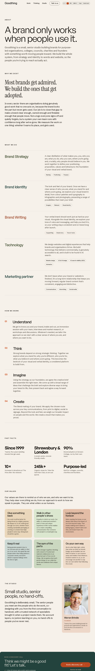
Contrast (86, 3)
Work (29, 3)
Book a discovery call (75, 665)
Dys (80, 3)
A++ (75, 3)
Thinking (36, 3)
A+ (71, 3)
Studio (44, 3)
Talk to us (54, 3)
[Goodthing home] (11, 3)
